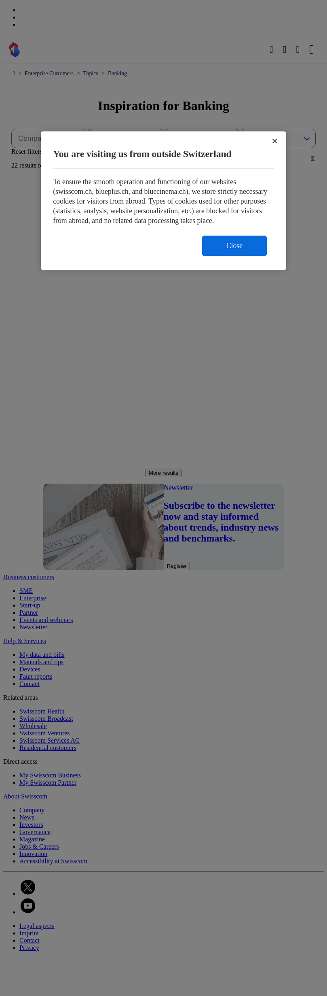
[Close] (275, 141)
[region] (163, 201)
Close (234, 246)
